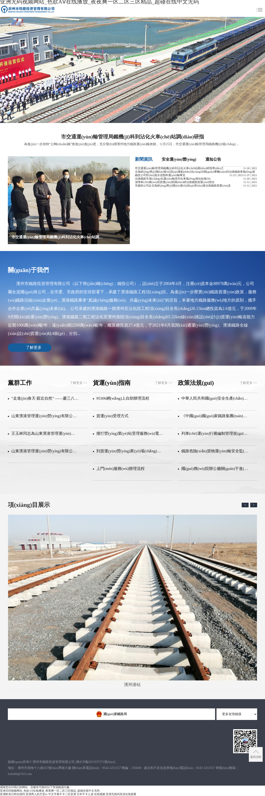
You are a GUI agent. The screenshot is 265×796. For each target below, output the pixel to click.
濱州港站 (132, 601)
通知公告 (213, 159)
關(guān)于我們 (28, 270)
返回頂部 (255, 757)
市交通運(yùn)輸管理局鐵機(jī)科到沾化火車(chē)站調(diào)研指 (132, 137)
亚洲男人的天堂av (37, 794)
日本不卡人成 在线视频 (91, 794)
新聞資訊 (143, 159)
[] (96, 762)
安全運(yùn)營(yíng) (179, 159)
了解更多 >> (78, 383)
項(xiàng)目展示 (29, 505)
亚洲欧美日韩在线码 (12, 794)
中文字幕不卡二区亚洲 (62, 794)
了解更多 (34, 347)
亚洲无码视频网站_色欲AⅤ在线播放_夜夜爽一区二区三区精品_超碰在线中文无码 (50, 790)
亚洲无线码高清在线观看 (121, 794)
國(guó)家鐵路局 (111, 714)
